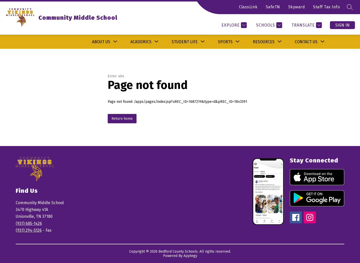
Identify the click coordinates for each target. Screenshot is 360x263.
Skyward (296, 7)
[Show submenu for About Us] (101, 42)
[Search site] (350, 7)
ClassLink (248, 7)
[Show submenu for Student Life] (185, 42)
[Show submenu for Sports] (225, 42)
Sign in (342, 25)
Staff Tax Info (326, 7)
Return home (122, 118)
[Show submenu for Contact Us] (306, 42)
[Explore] (233, 25)
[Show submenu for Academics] (140, 42)
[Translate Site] (306, 25)
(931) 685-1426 (29, 223)
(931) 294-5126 (29, 230)
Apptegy (190, 256)
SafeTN (273, 7)
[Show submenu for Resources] (264, 42)
